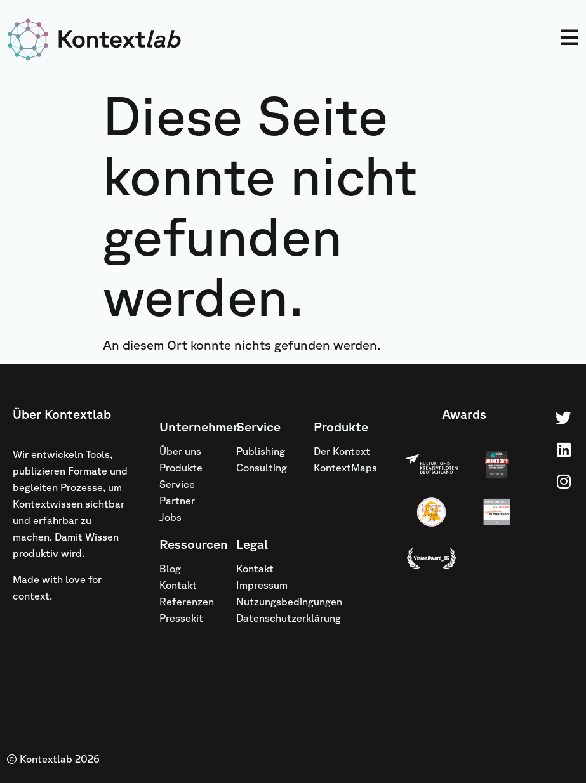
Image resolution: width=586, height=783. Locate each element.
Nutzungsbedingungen (268, 601)
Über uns (180, 451)
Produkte (181, 467)
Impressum (262, 585)
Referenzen (186, 601)
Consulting (261, 467)
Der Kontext (342, 451)
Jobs (170, 517)
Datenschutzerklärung (268, 618)
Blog (170, 568)
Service (177, 484)
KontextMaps (345, 467)
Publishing (260, 451)
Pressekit (181, 618)
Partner (177, 500)
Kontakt (178, 585)
